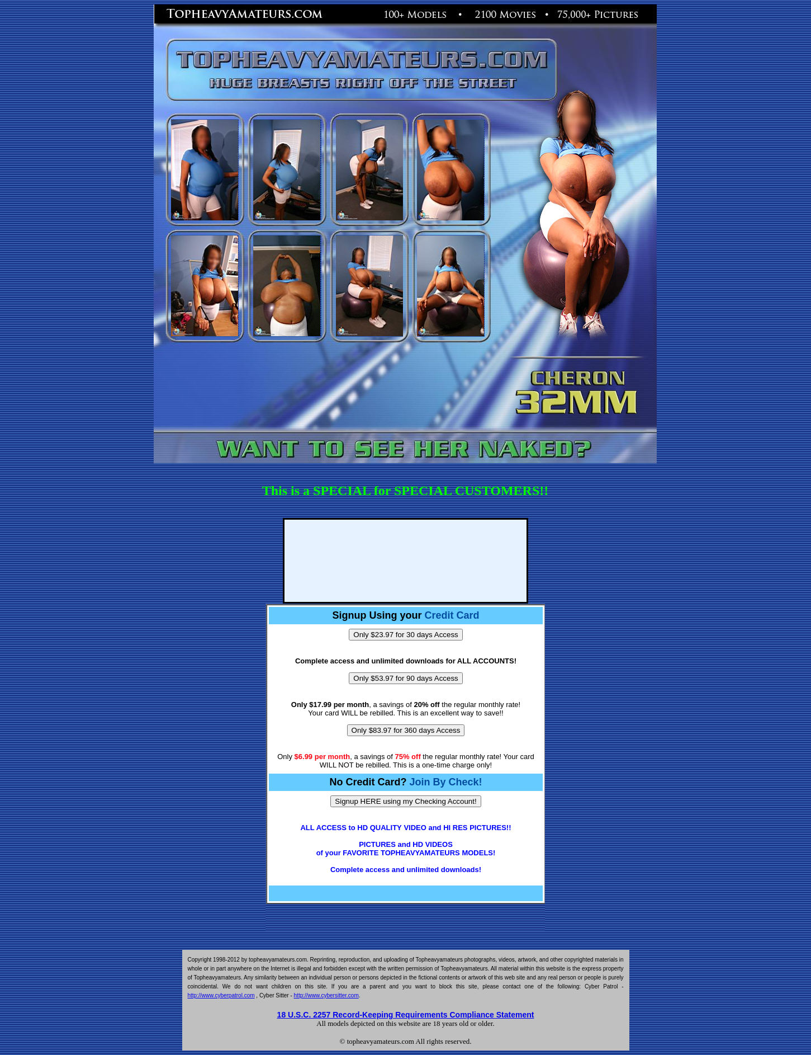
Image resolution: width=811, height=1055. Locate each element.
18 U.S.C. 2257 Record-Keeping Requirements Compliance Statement (405, 1014)
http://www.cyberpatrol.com (221, 995)
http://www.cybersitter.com (326, 995)
